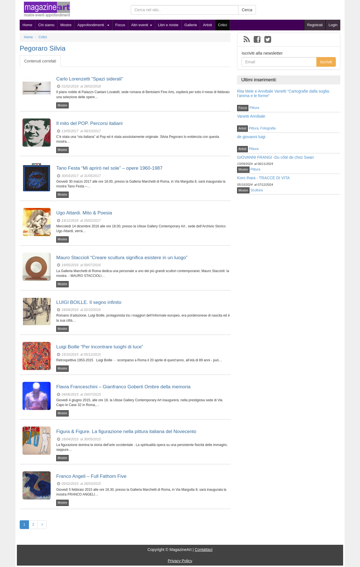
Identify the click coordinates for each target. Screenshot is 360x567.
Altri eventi (141, 25)
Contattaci (203, 549)
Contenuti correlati (40, 61)
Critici (222, 25)
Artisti (207, 25)
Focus (120, 25)
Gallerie (190, 25)
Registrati (315, 25)
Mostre (65, 25)
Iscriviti (326, 62)
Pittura (254, 108)
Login (333, 25)
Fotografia (268, 128)
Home (27, 25)
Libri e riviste (168, 25)
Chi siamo (46, 25)
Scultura (257, 190)
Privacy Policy (180, 561)
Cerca (247, 10)
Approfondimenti (90, 25)
